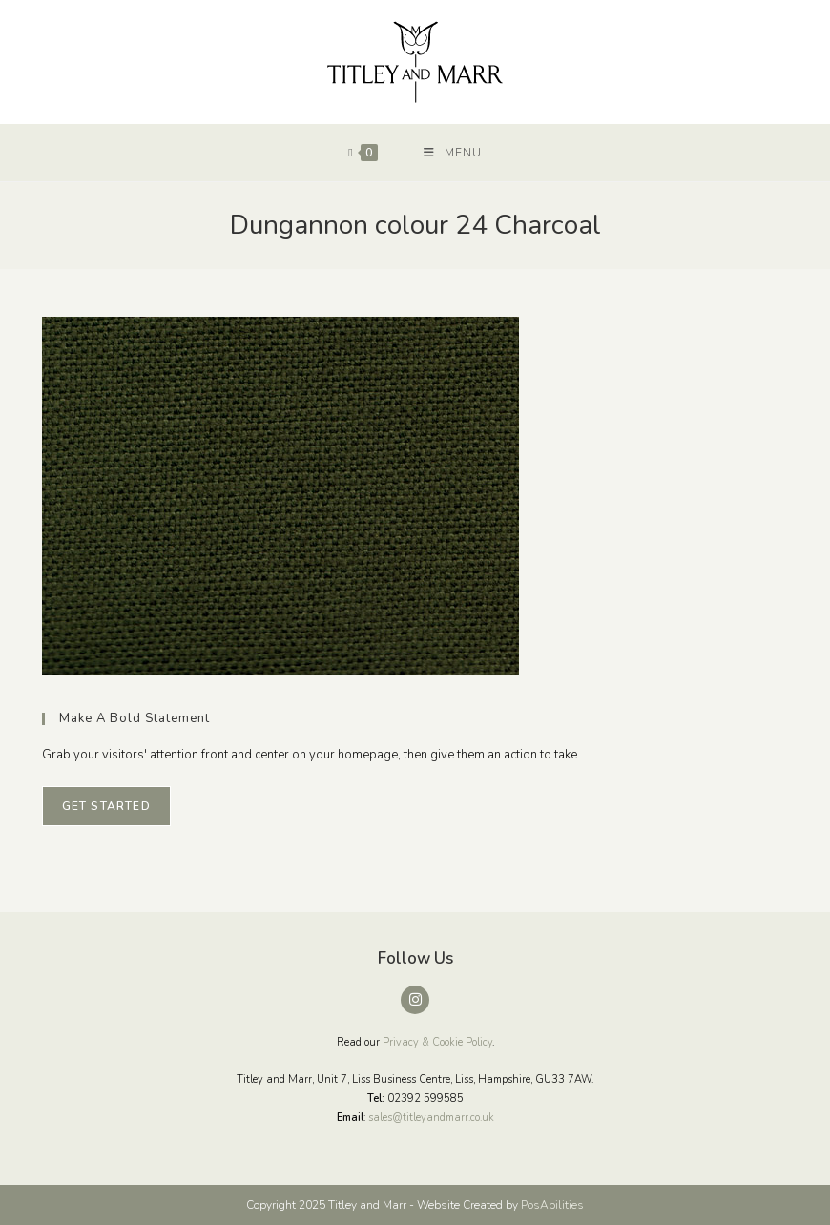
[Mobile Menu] (453, 152)
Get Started (106, 806)
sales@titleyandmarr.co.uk (431, 1118)
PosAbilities (552, 1205)
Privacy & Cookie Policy (437, 1042)
